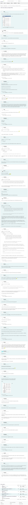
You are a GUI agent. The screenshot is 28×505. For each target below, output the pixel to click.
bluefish (7, 27)
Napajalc (23, 486)
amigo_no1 (23, 496)
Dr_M (4, 170)
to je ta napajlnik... (9, 314)
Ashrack (5, 64)
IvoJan (2, 148)
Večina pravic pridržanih (12, 502)
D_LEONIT (5, 51)
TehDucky (3, 494)
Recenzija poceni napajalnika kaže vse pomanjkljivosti (9, 496)
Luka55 (5, 376)
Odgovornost (20, 502)
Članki (12, 3)
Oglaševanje (2, 503)
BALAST (5, 405)
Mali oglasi (8, 3)
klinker (5, 342)
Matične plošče (8, 498)
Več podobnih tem (2, 500)
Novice (5, 498)
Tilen (4, 11)
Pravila (1, 502)
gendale (5, 30)
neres (4, 463)
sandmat (2, 179)
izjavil (9, 139)
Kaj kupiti (5, 487)
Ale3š (2, 489)
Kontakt (11, 503)
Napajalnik (3, 486)
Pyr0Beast (5, 81)
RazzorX (5, 35)
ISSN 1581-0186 (21, 503)
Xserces (5, 127)
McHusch (3, 497)
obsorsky (2, 205)
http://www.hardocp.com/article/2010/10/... (6, 366)
